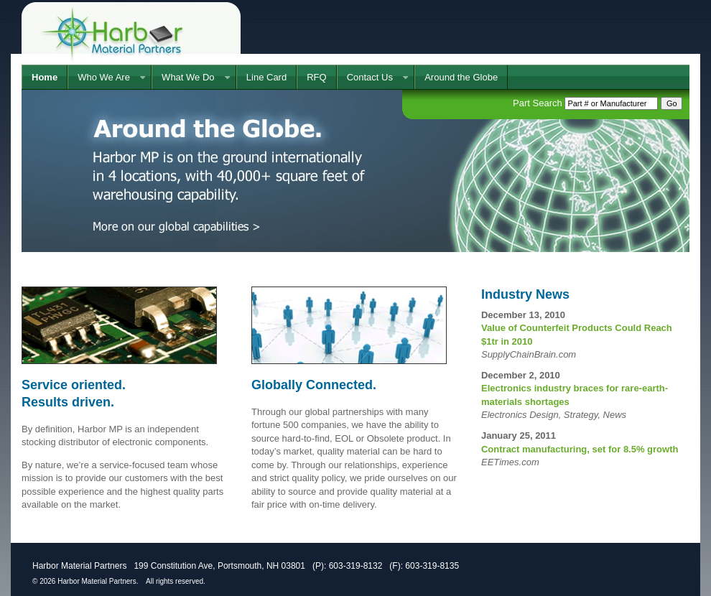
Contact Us (370, 77)
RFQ (316, 77)
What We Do (188, 77)
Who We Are (104, 77)
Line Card (266, 77)
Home (44, 77)
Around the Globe (461, 77)
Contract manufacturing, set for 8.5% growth (579, 449)
